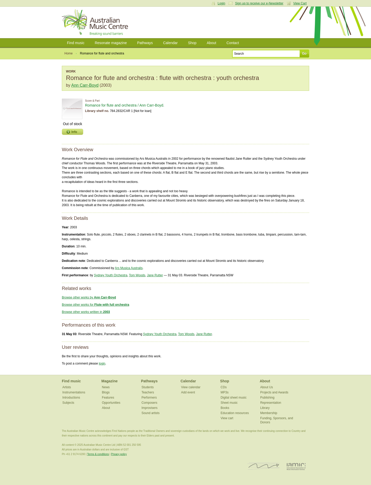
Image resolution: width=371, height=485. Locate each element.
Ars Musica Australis (128, 268)
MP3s (225, 392)
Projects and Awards (274, 392)
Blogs (106, 392)
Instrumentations (73, 392)
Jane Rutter (155, 275)
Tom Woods (137, 275)
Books (225, 408)
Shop (192, 43)
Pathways (145, 43)
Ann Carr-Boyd (84, 85)
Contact (232, 43)
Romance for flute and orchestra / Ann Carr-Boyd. (124, 105)
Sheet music (229, 403)
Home (68, 53)
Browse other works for (95, 304)
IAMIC (296, 466)
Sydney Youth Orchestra (110, 275)
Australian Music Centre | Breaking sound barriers (96, 22)
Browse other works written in (86, 312)
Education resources (235, 413)
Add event (188, 392)
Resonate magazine (111, 43)
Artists (66, 387)
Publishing (267, 397)
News (106, 387)
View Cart (300, 3)
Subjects (68, 403)
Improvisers (149, 408)
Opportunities (111, 403)
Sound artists (150, 413)
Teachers (147, 392)
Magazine (110, 381)
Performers (149, 397)
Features (108, 397)
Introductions (71, 397)
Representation (270, 403)
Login (221, 3)
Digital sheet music (234, 397)
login (102, 363)
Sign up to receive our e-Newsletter (259, 3)
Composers (149, 403)
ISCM (264, 466)
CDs (223, 387)
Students (147, 387)
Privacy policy (119, 454)
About (211, 43)
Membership (268, 413)
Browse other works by (89, 297)
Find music (76, 43)
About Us (266, 387)
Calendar (170, 43)
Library (265, 408)
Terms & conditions (98, 454)
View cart (227, 418)
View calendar (190, 387)
